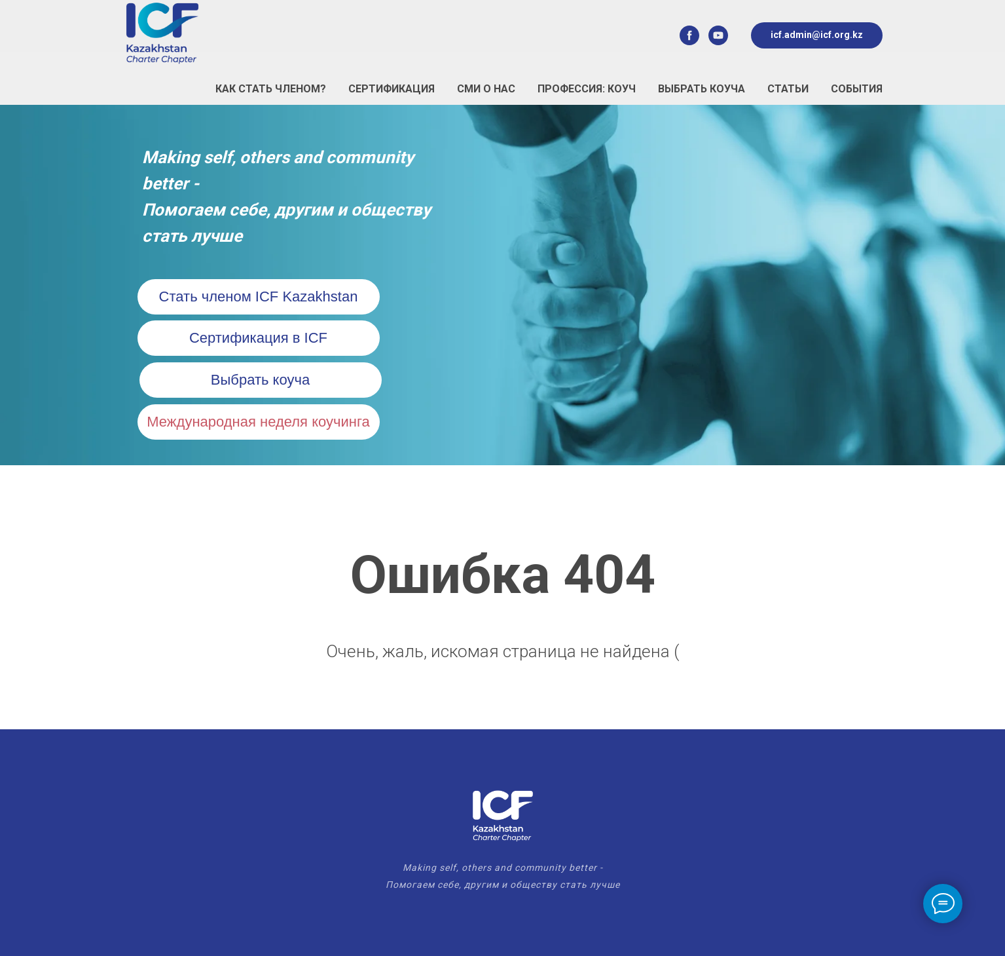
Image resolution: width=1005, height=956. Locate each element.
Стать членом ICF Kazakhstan (258, 296)
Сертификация (391, 89)
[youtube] (718, 35)
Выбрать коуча (701, 89)
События (857, 89)
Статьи (788, 89)
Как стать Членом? (270, 89)
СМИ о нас (486, 89)
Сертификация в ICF (258, 338)
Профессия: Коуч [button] (587, 89)
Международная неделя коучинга (258, 421)
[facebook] (689, 35)
